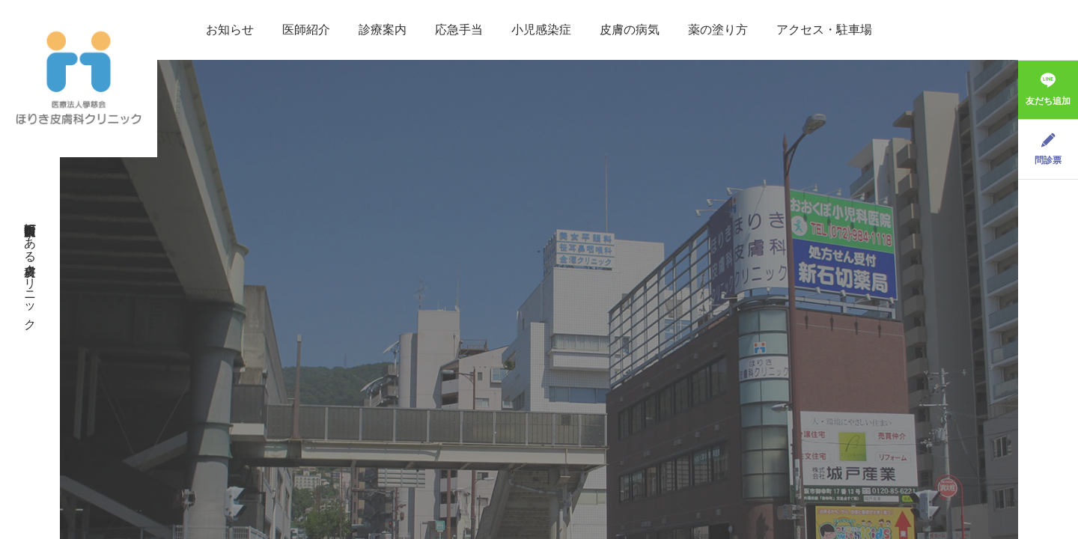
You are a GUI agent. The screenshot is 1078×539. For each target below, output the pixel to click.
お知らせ (230, 29)
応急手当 (459, 29)
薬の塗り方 (718, 29)
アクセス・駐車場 (824, 29)
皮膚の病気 (630, 29)
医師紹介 (306, 29)
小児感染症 (541, 29)
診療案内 (382, 29)
